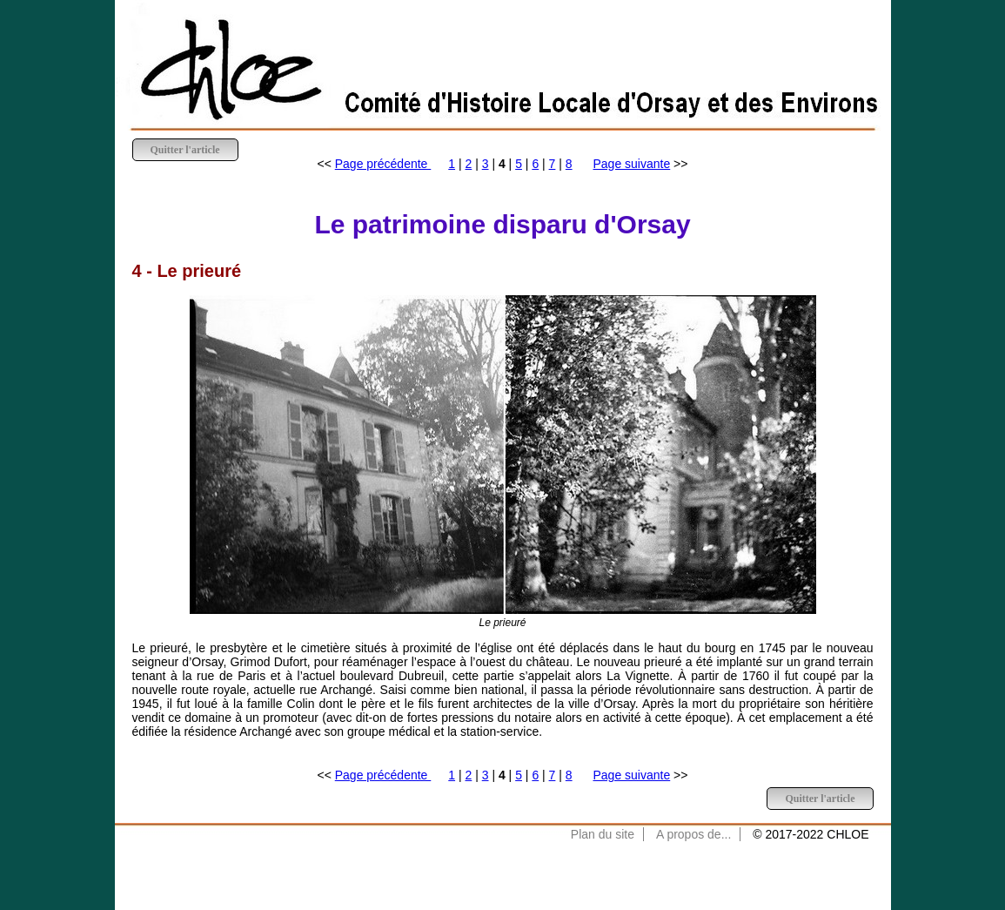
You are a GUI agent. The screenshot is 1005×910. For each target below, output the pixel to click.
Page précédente (383, 164)
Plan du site (602, 834)
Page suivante (632, 164)
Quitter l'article (185, 150)
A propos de (688, 834)
